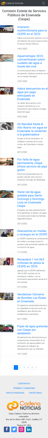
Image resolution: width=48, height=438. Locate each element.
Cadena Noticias (12, 3)
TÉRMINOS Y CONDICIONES (24, 388)
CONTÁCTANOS (35, 393)
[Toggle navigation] (43, 3)
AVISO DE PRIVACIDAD (15, 393)
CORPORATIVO (24, 384)
